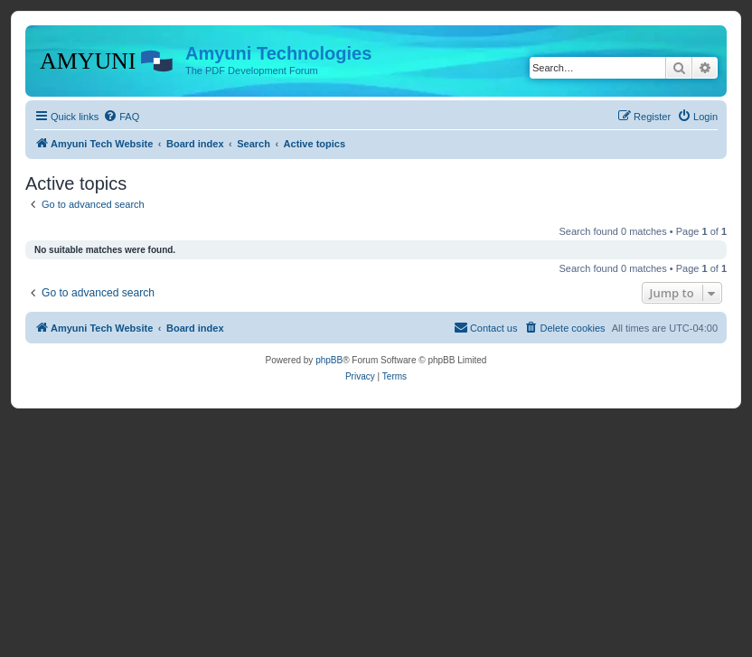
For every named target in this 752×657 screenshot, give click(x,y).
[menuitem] (121, 116)
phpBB (329, 360)
